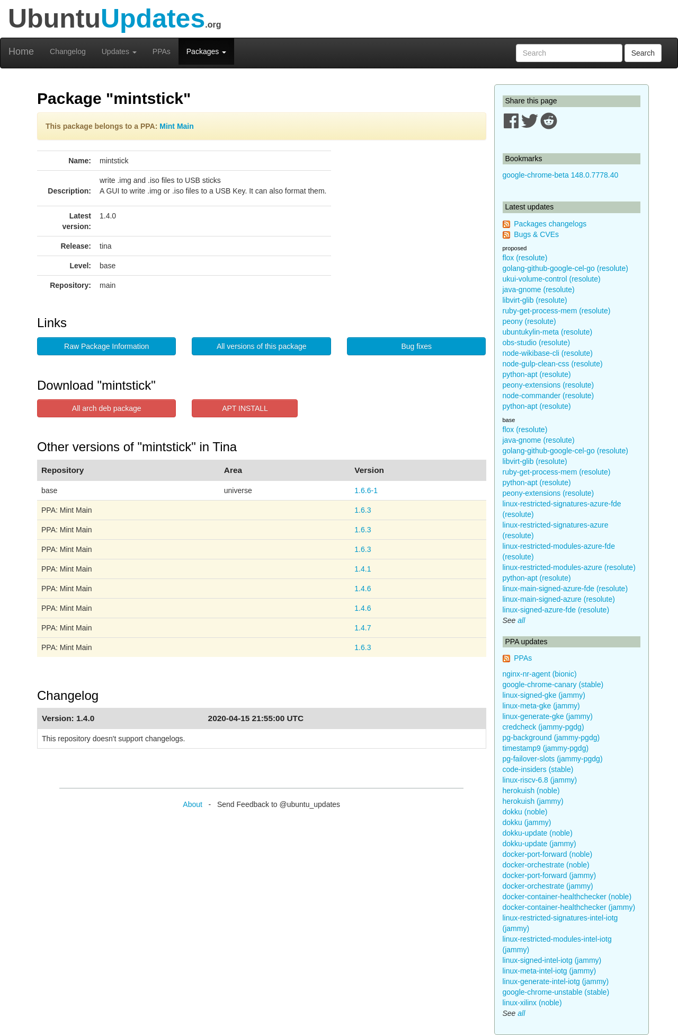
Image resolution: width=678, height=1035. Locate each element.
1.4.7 (362, 628)
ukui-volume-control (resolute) (552, 279)
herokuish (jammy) (533, 801)
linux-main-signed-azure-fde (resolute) (565, 588)
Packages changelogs (550, 224)
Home (21, 51)
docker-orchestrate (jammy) (548, 886)
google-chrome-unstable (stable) (556, 992)
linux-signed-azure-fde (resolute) (556, 610)
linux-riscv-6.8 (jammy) (540, 780)
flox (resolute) (525, 257)
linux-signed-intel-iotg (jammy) (552, 960)
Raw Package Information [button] (106, 346)
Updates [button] (119, 51)
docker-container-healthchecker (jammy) (569, 907)
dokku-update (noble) (538, 833)
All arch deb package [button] (106, 408)
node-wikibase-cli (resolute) (548, 353)
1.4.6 (362, 588)
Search (643, 53)
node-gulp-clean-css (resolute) (553, 363)
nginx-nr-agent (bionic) (540, 674)
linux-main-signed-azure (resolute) (559, 599)
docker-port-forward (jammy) (549, 875)
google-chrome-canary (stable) (553, 684)
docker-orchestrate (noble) (546, 865)
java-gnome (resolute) (539, 289)
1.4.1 (362, 569)
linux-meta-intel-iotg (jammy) (549, 971)
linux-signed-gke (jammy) (544, 695)
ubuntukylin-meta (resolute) (548, 332)
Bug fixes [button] (416, 346)
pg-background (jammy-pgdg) (551, 737)
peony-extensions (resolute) (548, 385)
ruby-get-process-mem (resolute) (557, 310)
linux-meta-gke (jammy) (541, 705)
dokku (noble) (525, 812)
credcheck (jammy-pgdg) (543, 727)
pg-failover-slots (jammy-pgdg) (553, 759)
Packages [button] (206, 51)
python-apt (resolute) (537, 374)
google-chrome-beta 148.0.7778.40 (561, 175)
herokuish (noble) (531, 790)
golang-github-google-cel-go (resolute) (565, 268)
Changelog (68, 51)
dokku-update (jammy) (539, 843)
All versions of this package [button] (262, 346)
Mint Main (176, 126)
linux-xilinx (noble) (532, 1002)
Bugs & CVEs (536, 234)
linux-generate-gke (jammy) (548, 716)
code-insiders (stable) (538, 769)
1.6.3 (362, 510)
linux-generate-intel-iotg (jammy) (556, 981)
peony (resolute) (529, 321)
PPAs (162, 51)
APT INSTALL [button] (245, 408)
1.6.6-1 (366, 490)
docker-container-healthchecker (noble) (567, 896)
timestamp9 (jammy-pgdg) (546, 748)
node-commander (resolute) (548, 395)
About (192, 804)
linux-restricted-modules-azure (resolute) (569, 567)
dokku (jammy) (527, 822)
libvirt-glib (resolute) (535, 300)
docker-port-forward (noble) (548, 854)
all (521, 620)
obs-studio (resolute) (536, 342)
